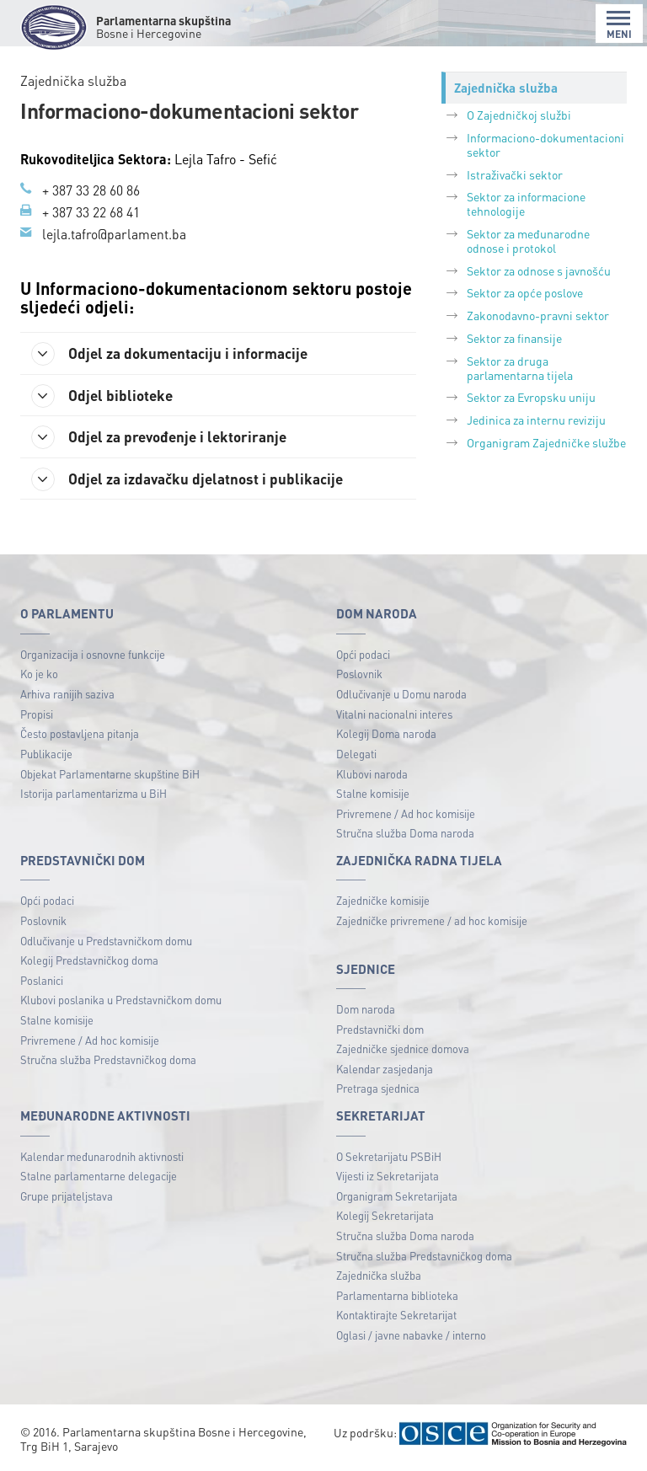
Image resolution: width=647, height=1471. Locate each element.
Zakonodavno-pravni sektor (538, 315)
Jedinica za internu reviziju (536, 419)
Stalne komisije (372, 794)
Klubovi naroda (372, 774)
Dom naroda (365, 1010)
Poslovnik (359, 674)
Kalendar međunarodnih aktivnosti (102, 1156)
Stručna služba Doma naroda (405, 833)
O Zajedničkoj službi (519, 114)
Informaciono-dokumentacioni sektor (545, 144)
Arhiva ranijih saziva (67, 694)
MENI (619, 25)
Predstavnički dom (380, 1030)
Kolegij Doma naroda (386, 734)
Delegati (356, 754)
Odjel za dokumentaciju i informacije (173, 353)
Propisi (36, 715)
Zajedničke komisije (383, 901)
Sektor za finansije (514, 337)
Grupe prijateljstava (66, 1197)
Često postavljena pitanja (79, 734)
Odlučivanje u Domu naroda (401, 694)
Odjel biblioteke (106, 395)
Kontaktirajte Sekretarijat (396, 1315)
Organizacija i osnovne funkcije (92, 655)
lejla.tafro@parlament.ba (114, 233)
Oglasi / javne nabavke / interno (411, 1336)
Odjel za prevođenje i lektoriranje (165, 437)
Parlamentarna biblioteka (397, 1296)
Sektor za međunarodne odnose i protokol (528, 240)
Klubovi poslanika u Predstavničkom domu (121, 1000)
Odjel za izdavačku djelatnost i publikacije (191, 479)
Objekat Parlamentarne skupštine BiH (110, 774)
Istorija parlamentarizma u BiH (93, 794)
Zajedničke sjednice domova (402, 1049)
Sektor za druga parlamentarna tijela (520, 367)
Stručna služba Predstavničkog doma (108, 1060)
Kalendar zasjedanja (384, 1069)
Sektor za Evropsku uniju (531, 396)
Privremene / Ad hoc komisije (405, 814)
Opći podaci (363, 655)
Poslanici (41, 981)
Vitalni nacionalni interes (394, 715)
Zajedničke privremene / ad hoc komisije (431, 921)
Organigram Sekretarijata (396, 1197)
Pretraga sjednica (378, 1089)
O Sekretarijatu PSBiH (388, 1156)
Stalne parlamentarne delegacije (98, 1176)
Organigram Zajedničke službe (546, 442)
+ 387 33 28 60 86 (91, 190)
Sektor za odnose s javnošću (539, 270)
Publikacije (46, 754)
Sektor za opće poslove (525, 292)
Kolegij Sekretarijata (385, 1216)
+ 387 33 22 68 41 (91, 212)
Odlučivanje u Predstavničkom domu (106, 941)
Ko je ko (39, 674)
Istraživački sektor (515, 174)
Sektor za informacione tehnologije (526, 203)
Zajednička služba (378, 1276)
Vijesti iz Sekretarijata (387, 1176)
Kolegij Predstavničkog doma (89, 961)
